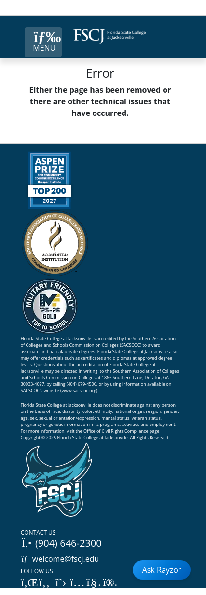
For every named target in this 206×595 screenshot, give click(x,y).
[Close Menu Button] (43, 42)
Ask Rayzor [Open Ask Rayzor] (161, 570)
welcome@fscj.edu (60, 558)
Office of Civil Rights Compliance (116, 431)
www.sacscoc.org (79, 390)
